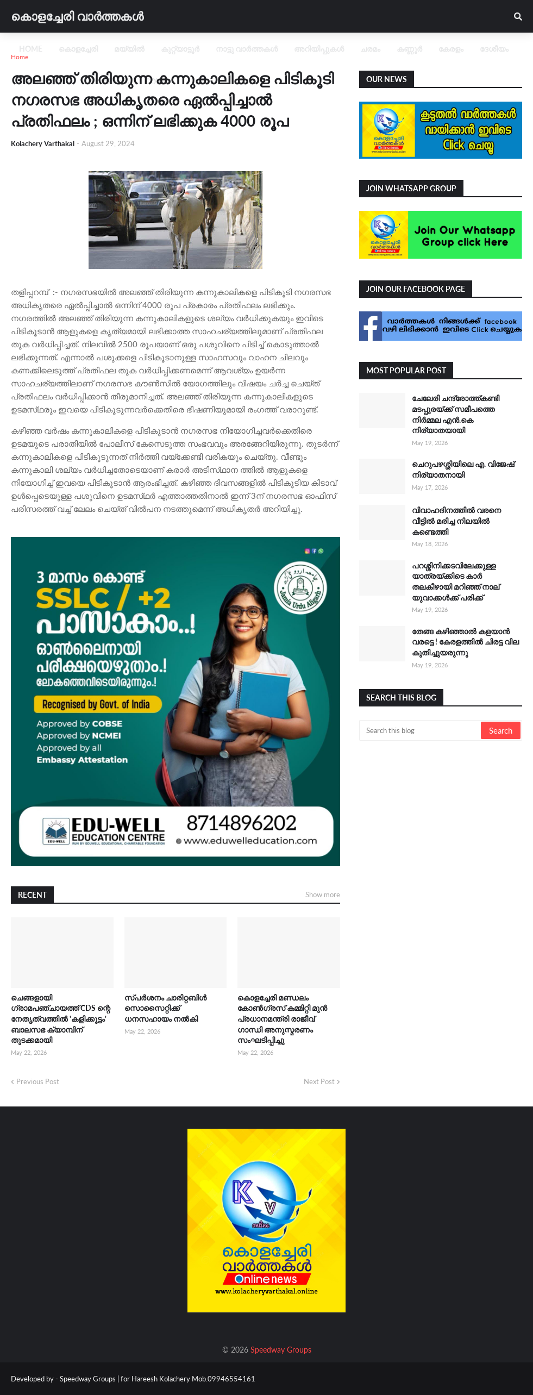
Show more (322, 894)
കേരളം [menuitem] (450, 48)
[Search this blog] (421, 730)
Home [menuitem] (30, 48)
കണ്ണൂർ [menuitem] (409, 48)
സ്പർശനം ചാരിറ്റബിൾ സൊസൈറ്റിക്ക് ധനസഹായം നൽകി (165, 1008)
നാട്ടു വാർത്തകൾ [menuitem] (247, 48)
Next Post (319, 1081)
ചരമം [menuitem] (370, 48)
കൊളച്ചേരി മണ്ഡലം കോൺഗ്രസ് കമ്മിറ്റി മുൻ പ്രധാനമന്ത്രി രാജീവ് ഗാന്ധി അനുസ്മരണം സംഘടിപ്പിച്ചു (282, 1018)
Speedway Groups (280, 1349)
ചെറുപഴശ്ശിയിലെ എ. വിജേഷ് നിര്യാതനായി (463, 469)
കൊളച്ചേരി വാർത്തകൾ (77, 16)
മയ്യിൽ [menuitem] (129, 48)
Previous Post (37, 1081)
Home (19, 57)
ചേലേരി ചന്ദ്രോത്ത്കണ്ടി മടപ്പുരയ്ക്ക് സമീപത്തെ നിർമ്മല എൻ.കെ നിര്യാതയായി (455, 414)
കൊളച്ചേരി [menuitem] (78, 48)
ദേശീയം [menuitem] (494, 48)
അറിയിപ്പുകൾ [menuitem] (319, 48)
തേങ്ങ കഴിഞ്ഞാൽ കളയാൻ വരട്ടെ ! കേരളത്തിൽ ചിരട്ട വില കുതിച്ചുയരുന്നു (465, 642)
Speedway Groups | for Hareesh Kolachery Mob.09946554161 (156, 1378)
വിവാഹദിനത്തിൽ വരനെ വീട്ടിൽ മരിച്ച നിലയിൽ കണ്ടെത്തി (456, 520)
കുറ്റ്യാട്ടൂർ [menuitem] (180, 48)
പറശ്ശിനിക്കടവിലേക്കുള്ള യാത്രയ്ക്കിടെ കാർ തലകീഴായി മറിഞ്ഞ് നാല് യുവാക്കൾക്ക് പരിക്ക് (455, 581)
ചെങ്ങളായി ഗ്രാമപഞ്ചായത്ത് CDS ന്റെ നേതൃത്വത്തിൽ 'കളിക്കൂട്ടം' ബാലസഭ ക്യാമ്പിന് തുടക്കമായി (60, 1018)
